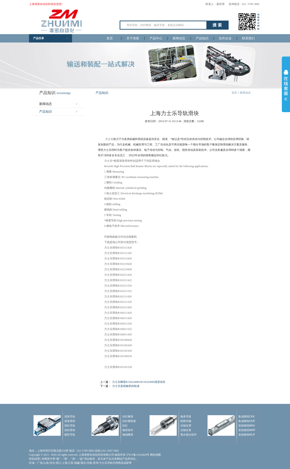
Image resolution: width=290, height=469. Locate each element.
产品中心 (156, 38)
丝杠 (125, 425)
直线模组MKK (246, 425)
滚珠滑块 (69, 421)
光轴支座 (185, 430)
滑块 (127, 160)
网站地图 (155, 454)
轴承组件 (127, 430)
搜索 (218, 25)
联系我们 (248, 38)
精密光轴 (185, 421)
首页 (109, 38)
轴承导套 (185, 416)
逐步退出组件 (188, 434)
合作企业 (225, 38)
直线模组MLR (246, 434)
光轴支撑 (185, 425)
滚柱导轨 (69, 425)
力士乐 (109, 139)
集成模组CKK (246, 416)
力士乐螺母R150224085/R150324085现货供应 (138, 382)
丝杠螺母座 (129, 421)
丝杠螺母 (127, 416)
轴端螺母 (127, 434)
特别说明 (34, 458)
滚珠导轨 (69, 416)
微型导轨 (69, 434)
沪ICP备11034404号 (137, 454)
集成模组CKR (246, 421)
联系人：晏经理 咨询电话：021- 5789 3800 (232, 4)
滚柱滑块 (69, 430)
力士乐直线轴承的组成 (125, 386)
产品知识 (202, 38)
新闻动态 (179, 38)
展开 (286, 85)
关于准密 (132, 38)
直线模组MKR (246, 430)
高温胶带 (126, 462)
